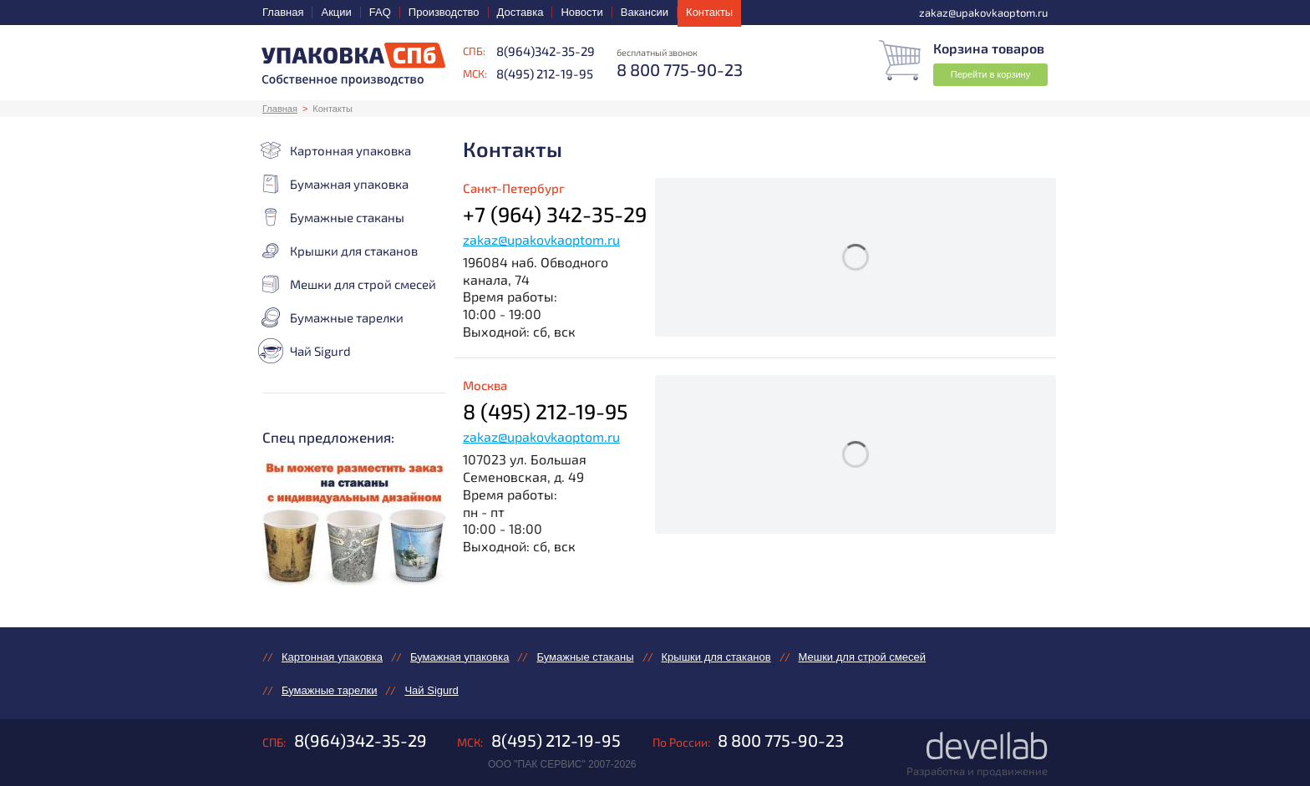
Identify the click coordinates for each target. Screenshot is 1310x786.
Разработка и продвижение (977, 771)
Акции (336, 12)
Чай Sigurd (304, 350)
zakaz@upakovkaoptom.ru (541, 239)
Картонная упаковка (334, 150)
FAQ (380, 12)
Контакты (709, 12)
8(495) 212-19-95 (544, 73)
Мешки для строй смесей (347, 284)
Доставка (520, 12)
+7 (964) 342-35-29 (555, 213)
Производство (444, 12)
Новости (581, 12)
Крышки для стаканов (338, 250)
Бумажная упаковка (333, 183)
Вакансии (644, 12)
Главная (282, 12)
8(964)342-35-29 (545, 50)
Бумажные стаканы (331, 217)
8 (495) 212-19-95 (545, 410)
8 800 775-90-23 (781, 740)
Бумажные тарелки (331, 317)
